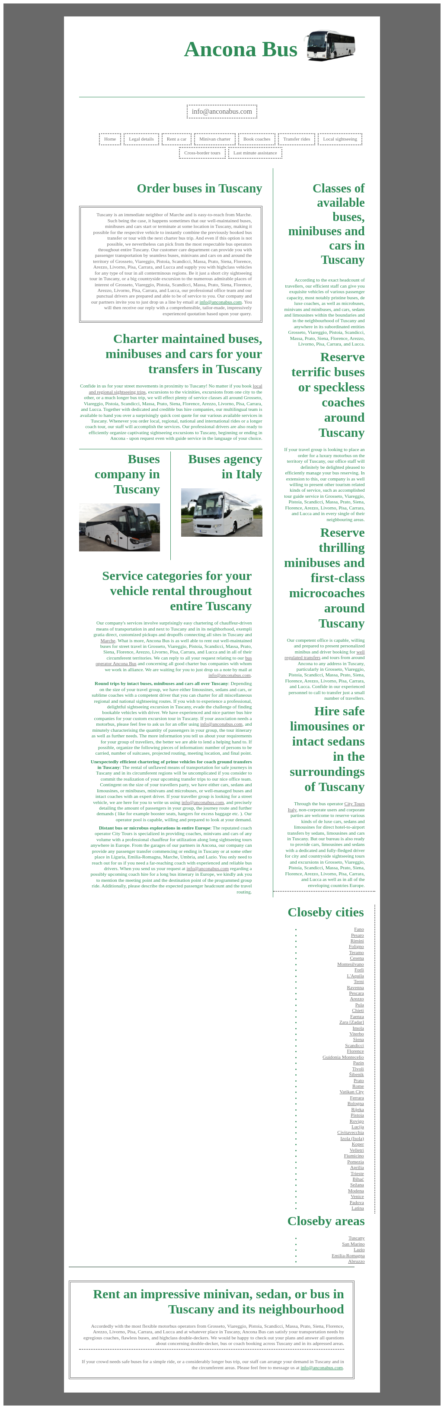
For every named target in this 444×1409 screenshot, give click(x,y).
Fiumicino (354, 1155)
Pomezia (355, 1161)
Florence (355, 1051)
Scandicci (354, 1045)
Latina (357, 1207)
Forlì (359, 969)
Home (110, 138)
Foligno (356, 946)
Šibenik (356, 1074)
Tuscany (356, 1237)
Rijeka (357, 1109)
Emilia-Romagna (348, 1255)
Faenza (357, 1016)
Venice (357, 1196)
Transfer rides (296, 138)
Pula (359, 1004)
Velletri (357, 1150)
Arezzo (357, 998)
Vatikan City (351, 1091)
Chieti (358, 1010)
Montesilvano (350, 964)
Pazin (358, 1062)
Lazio (359, 1249)
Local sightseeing (340, 138)
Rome (358, 1086)
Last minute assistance (255, 152)
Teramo (356, 952)
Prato (359, 1080)
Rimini (357, 940)
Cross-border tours (202, 152)
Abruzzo (356, 1261)
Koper (358, 1143)
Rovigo (357, 1121)
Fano (359, 929)
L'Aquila (355, 975)
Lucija (357, 1126)
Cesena (357, 958)
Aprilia (357, 1167)
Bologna (356, 1103)
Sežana (357, 1184)
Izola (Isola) (352, 1138)
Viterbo (356, 1033)
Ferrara (357, 1097)
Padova (357, 1202)
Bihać (358, 1179)
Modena (356, 1190)
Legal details (141, 138)
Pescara (356, 993)
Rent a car (176, 138)
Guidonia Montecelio (343, 1057)
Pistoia (357, 1115)
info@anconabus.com (222, 111)
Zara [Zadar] (351, 1022)
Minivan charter (214, 138)
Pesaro (357, 935)
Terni (359, 981)
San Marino (353, 1243)
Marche (108, 640)
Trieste (357, 1173)
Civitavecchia (350, 1132)
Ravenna (355, 987)
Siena (358, 1039)
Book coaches (256, 138)
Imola (358, 1028)
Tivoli (358, 1068)
